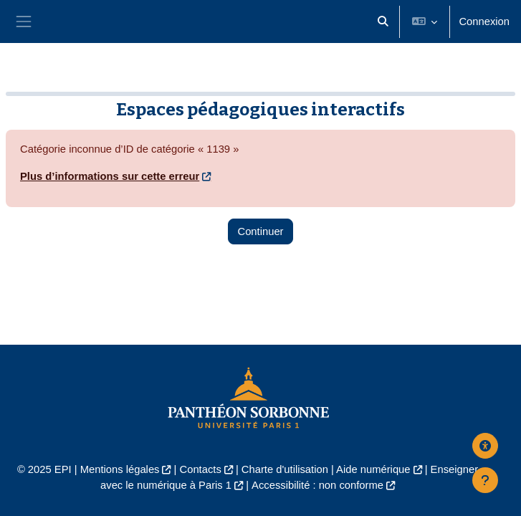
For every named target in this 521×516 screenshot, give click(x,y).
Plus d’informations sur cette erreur (109, 176)
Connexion (484, 21)
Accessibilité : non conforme (317, 485)
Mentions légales (120, 469)
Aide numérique (373, 469)
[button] (383, 21)
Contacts (200, 469)
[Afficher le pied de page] (485, 480)
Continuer (260, 231)
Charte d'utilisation (285, 469)
